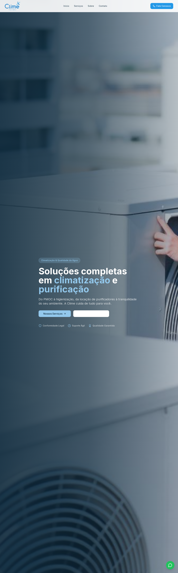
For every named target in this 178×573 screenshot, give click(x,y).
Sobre (91, 6)
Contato (103, 6)
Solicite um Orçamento (91, 313)
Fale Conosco (162, 6)
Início (66, 6)
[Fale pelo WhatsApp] (170, 565)
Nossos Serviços (54, 313)
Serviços (78, 6)
